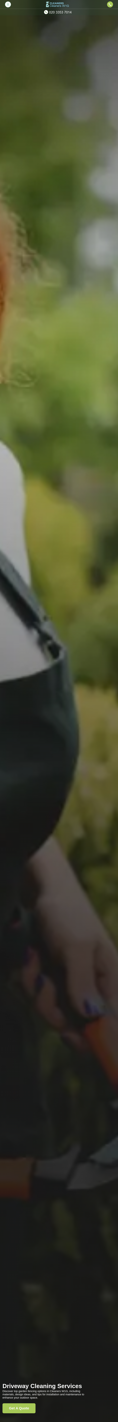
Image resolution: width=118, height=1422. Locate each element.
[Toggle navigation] (8, 4)
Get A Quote (19, 1408)
